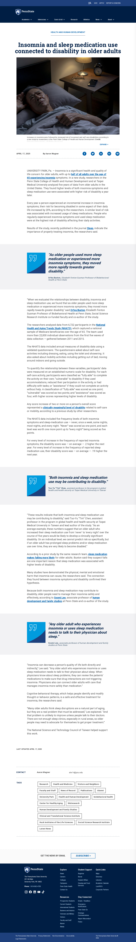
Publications (86, 790)
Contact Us (63, 890)
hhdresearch (74, 803)
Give (95, 3)
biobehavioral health (103, 797)
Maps (97, 874)
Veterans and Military (67, 914)
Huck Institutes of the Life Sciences (56, 822)
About (110, 20)
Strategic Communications (83, 914)
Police (80, 922)
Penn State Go (83, 910)
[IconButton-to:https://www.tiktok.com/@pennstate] (43, 892)
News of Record (68, 790)
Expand (103, 144)
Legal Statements (21, 939)
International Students (67, 907)
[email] (109, 154)
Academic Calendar (102, 883)
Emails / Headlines (84, 901)
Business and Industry (67, 911)
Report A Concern (113, 3)
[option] (32, 886)
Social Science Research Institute (94, 822)
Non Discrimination (58, 936)
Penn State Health (66, 886)
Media (62, 927)
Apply (101, 3)
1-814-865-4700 (35, 886)
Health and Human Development (68, 32)
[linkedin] (101, 154)
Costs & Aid (58, 20)
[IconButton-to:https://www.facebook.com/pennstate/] (30, 892)
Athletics (86, 20)
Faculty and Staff (48, 790)
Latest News (45, 829)
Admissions (42, 20)
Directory (99, 877)
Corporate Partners (102, 890)
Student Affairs (83, 880)
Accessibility (70, 936)
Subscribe (82, 855)
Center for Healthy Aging (51, 803)
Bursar (80, 877)
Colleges (63, 880)
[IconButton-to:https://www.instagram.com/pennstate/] (26, 892)
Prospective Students (67, 901)
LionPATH (99, 886)
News (98, 20)
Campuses (63, 883)
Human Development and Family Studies (58, 809)
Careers (62, 877)
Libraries (99, 880)
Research (74, 20)
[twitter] (93, 154)
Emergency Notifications (82, 905)
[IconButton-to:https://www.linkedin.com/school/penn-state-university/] (34, 892)
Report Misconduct (84, 919)
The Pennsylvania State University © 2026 (107, 937)
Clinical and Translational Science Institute (60, 816)
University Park (47, 797)
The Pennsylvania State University (26, 936)
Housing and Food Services (84, 884)
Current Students (65, 904)
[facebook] (84, 154)
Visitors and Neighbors (88, 784)
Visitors (62, 917)
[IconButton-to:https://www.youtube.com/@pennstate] (39, 892)
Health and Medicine (62, 784)
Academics (26, 20)
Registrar (81, 874)
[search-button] (90, 3)
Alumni (100, 790)
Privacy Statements (44, 936)
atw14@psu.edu (76, 772)
